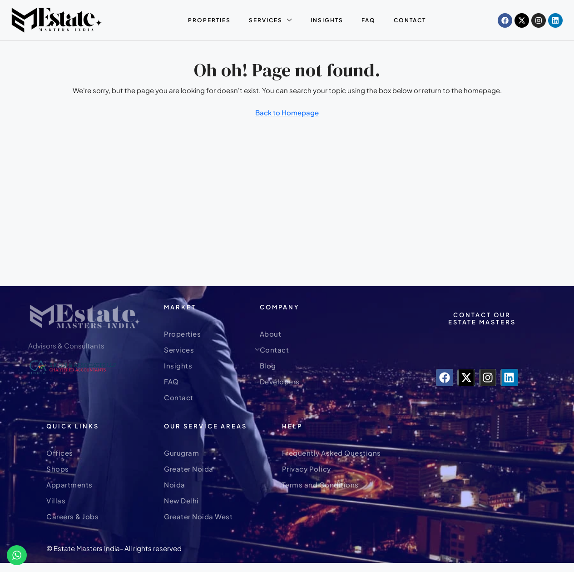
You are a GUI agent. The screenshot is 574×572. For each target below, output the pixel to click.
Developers (280, 381)
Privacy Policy (306, 468)
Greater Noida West (198, 516)
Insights (327, 20)
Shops (57, 468)
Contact (410, 20)
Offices (59, 452)
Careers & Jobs (72, 516)
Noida (174, 484)
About (271, 333)
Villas (55, 500)
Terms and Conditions (320, 484)
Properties (209, 20)
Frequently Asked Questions (331, 452)
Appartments (69, 484)
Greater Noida (188, 468)
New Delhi (181, 500)
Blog (268, 365)
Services (265, 20)
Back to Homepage (287, 112)
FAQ (368, 20)
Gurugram (181, 452)
